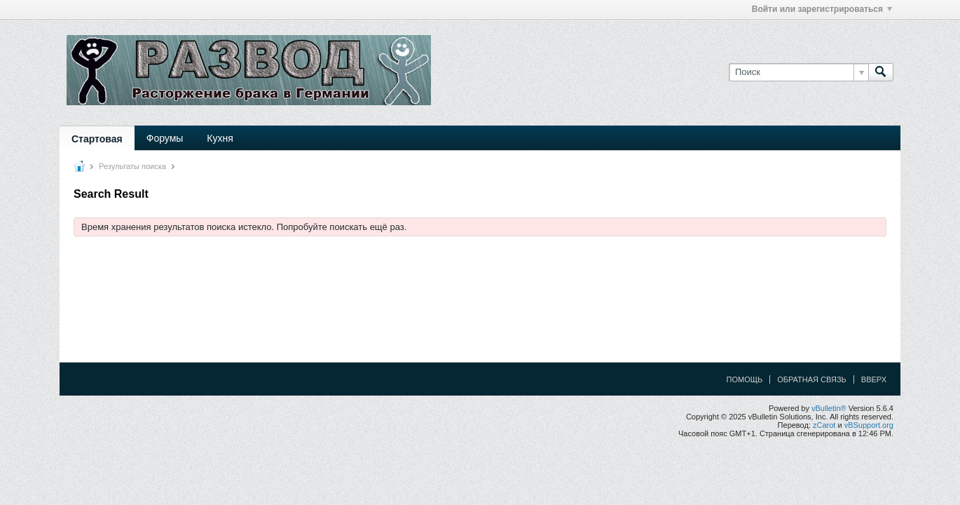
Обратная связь (811, 379)
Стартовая (97, 138)
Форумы (165, 138)
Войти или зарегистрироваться (822, 9)
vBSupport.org (868, 425)
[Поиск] (798, 72)
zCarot (824, 425)
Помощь (745, 379)
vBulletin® (828, 408)
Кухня (220, 138)
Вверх (873, 379)
